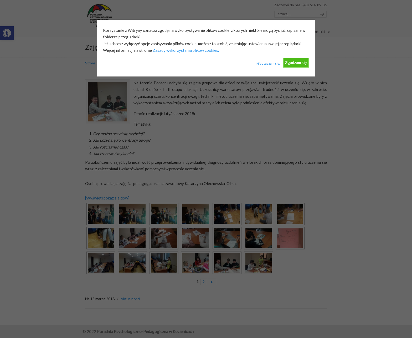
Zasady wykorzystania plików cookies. (185, 50)
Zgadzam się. (296, 62)
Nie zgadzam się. (268, 63)
